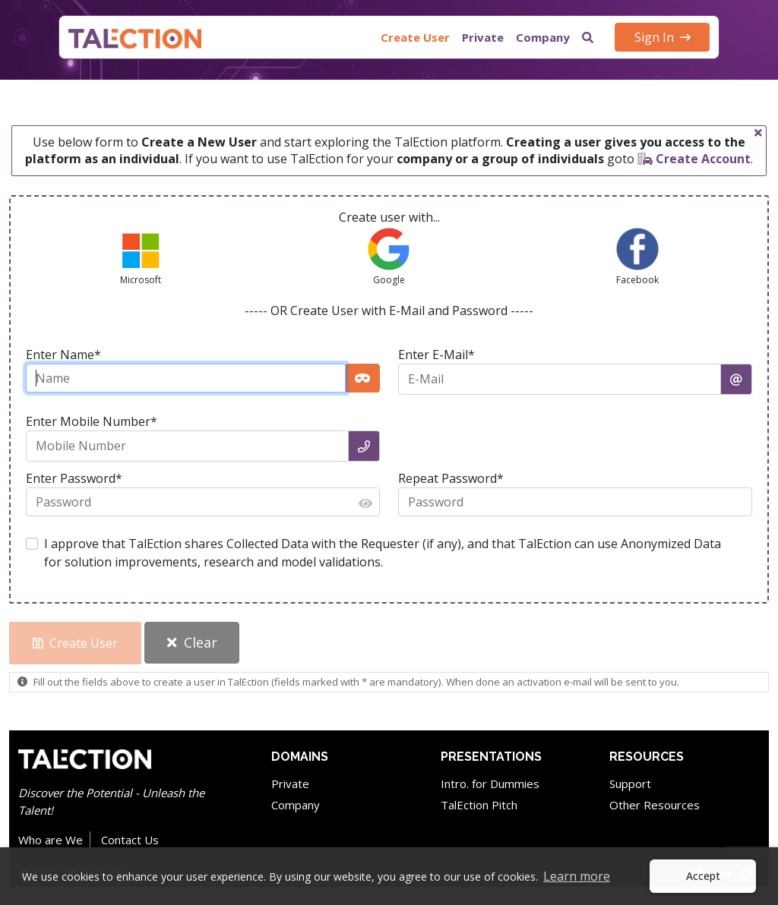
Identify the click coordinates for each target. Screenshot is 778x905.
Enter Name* (63, 354)
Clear (192, 642)
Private (483, 37)
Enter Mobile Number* (91, 421)
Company (543, 37)
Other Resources (654, 804)
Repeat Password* (451, 478)
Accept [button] (703, 876)
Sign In (662, 37)
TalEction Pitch (479, 804)
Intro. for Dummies (490, 783)
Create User (415, 37)
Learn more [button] (576, 876)
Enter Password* (74, 478)
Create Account (694, 158)
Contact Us (130, 839)
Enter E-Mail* (436, 354)
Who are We (50, 839)
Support (630, 783)
